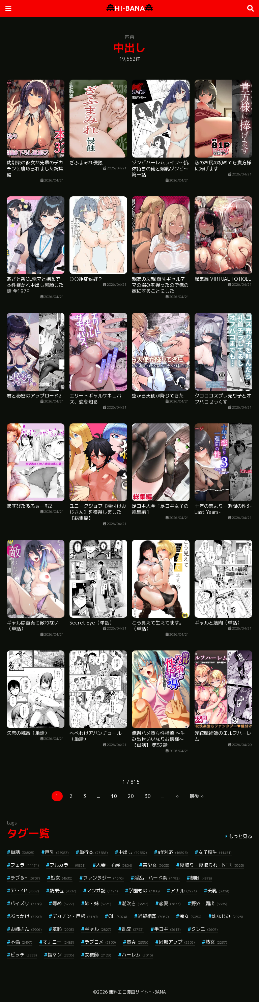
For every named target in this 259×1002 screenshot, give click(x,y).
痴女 (190, 916)
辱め (63, 903)
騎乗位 (63, 890)
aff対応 (172, 852)
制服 (201, 877)
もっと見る (240, 836)
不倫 (21, 942)
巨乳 (57, 852)
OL (117, 916)
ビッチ (23, 954)
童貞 (137, 942)
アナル (183, 890)
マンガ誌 (102, 890)
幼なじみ (227, 916)
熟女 (216, 942)
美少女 (156, 865)
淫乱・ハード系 (157, 877)
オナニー (58, 942)
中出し (132, 852)
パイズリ (26, 903)
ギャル (98, 929)
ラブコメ (100, 942)
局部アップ (177, 942)
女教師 (98, 954)
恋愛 (170, 903)
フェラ (24, 865)
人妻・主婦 (114, 865)
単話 (22, 852)
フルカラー (68, 865)
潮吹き (135, 903)
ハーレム (137, 954)
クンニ (204, 929)
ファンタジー (103, 877)
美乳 (218, 890)
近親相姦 (153, 916)
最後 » (197, 796)
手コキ (167, 929)
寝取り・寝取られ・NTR (212, 865)
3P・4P (24, 890)
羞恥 (63, 929)
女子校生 (215, 852)
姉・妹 (98, 903)
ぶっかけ (26, 916)
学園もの (144, 890)
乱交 (133, 929)
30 (148, 796)
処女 (62, 877)
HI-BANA (129, 8)
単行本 (93, 852)
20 (131, 796)
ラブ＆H (25, 877)
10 (114, 796)
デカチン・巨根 (75, 916)
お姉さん (26, 929)
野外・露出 (209, 903)
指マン (61, 954)
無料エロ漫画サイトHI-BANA (137, 992)
